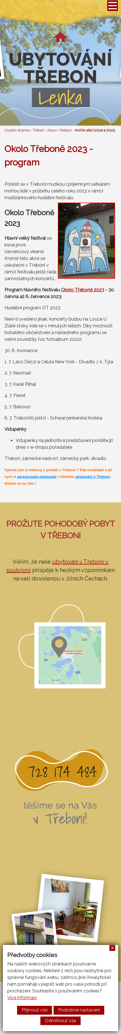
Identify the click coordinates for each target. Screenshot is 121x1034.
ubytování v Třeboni (92, 477)
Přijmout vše (34, 1010)
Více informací (22, 997)
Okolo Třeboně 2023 (82, 289)
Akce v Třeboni (59, 130)
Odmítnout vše (60, 1020)
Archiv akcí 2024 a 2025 (95, 130)
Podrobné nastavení (79, 1010)
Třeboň (38, 130)
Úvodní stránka (17, 130)
